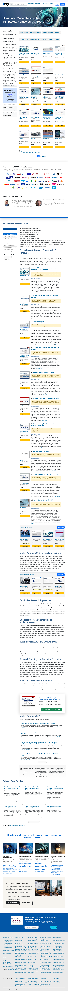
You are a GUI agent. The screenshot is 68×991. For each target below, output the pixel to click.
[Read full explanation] (25, 749)
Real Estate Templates (57, 939)
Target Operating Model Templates (59, 965)
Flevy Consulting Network (7, 953)
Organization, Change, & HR (20, 984)
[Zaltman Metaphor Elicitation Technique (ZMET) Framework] (48, 70)
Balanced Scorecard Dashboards (21, 944)
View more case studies (34, 821)
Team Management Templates (58, 966)
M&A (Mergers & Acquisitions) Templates (46, 943)
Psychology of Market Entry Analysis (46, 97)
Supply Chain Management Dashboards (59, 963)
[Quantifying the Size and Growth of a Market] (60, 48)
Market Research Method (41, 451)
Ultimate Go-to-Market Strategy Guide (24, 539)
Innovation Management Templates (34, 969)
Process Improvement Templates (46, 966)
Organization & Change (7, 944)
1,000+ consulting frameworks (22, 895)
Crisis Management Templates (20, 968)
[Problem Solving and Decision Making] (25, 580)
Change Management (55, 865)
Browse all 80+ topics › (23, 871)
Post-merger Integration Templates (46, 960)
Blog (12, 968)
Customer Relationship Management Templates (21, 972)
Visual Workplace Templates (58, 972)
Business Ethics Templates (20, 946)
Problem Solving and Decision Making (24, 586)
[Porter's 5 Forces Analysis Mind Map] (36, 134)
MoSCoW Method (36, 585)
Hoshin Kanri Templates (32, 960)
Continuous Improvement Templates (21, 960)
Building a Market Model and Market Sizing (35, 55)
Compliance (53, 871)
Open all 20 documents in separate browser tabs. (31, 151)
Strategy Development (7, 865)
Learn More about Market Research (10, 85)
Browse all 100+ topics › (55, 874)
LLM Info (41, 982)
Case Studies (30, 979)
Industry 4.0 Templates (32, 966)
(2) (24, 32)
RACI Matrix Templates (57, 937)
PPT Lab (34, 78)
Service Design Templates (57, 949)
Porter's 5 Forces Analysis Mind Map (35, 139)
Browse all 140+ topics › (39, 871)
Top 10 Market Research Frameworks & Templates (10, 234)
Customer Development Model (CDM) (23, 97)
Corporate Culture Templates (20, 963)
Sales (10, 871)
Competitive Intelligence (46, 139)
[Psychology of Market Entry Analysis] (48, 91)
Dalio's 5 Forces (35, 117)
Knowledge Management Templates (46, 939)
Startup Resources (56, 981)
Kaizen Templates (31, 972)
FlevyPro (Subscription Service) (8, 950)
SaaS (30, 866)
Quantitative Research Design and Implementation (10, 240)
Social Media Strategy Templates (58, 952)
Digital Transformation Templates (33, 944)
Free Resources (43, 978)
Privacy (9, 968)
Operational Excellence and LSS (21, 982)
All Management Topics (11, 8)
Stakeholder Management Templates (59, 953)
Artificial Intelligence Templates (20, 941)
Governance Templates (32, 956)
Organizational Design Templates (46, 956)
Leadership (58, 866)
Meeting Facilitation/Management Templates (46, 952)
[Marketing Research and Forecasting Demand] (60, 91)
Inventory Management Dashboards (34, 971)
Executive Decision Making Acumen (59, 585)
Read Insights (61, 527)
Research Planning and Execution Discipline (10, 245)
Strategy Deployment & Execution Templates (59, 959)
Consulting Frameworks (7, 947)
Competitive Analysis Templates (21, 959)
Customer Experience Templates (21, 969)
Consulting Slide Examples (32, 981)
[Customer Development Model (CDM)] (24, 91)
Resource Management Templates (59, 940)
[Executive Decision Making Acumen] (59, 580)
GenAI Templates (31, 955)
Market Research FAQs (8, 249)
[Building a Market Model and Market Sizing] (36, 48)
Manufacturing (38, 865)
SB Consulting (35, 100)
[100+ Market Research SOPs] (36, 91)
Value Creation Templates (57, 971)
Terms (6, 968)
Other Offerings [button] (45, 3)
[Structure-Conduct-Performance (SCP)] (36, 70)
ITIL (20, 869)
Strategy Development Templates (58, 960)
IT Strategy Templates (32, 963)
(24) (24, 39)
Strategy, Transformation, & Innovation (24, 8)
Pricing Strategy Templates (45, 963)
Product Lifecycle (36, 537)
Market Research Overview (9, 232)
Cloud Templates (18, 956)
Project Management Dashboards (46, 971)
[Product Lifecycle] (36, 533)
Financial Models (6, 946)
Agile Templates (18, 939)
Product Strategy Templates (45, 969)
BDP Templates (18, 943)
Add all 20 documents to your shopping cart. (30, 152)
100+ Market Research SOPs (34, 97)
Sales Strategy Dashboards (57, 946)
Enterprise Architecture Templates (34, 952)
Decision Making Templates (33, 943)
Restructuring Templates (57, 941)
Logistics (43, 869)
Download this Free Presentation (51, 709)
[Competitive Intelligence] (48, 134)
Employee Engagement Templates (34, 949)
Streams (4, 952)
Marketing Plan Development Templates (46, 947)
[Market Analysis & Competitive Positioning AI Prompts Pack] (60, 134)
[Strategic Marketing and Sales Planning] (59, 533)
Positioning (7, 259)
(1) (50, 39)
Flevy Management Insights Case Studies (10, 251)
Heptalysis (21, 138)
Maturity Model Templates (44, 949)
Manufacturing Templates (44, 944)
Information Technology (24, 868)
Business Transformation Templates (21, 952)
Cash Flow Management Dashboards (21, 953)
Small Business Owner (57, 979)
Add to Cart (24, 61)
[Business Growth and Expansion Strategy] (48, 112)
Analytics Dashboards (19, 940)
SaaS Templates (56, 944)
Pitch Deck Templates (44, 959)
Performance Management (56, 869)
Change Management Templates (21, 955)
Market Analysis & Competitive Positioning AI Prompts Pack (59, 140)
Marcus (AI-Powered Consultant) (8, 963)
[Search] (20, 4)
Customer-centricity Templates (33, 939)
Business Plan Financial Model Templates (21, 950)
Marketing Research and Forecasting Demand (59, 97)
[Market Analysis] (48, 48)
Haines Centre (58, 541)
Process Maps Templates (44, 968)
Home (4, 8)
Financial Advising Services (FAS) (34, 984)
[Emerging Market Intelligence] (60, 112)
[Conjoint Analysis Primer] (24, 112)
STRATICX (34, 57)
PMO (40, 868)
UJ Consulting (58, 100)
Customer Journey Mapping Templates (21, 971)
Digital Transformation (27, 865)
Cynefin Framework (48, 585)
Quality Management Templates (46, 972)
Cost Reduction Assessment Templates (21, 966)
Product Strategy (56, 978)
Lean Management (43, 979)
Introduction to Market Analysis (23, 75)
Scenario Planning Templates (58, 947)
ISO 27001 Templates (31, 962)
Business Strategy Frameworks (33, 978)
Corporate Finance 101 (26, 588)
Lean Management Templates (45, 941)
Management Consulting (19, 985)
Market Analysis (47, 53)
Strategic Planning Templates (58, 956)
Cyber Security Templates (32, 940)
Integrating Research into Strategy (10, 247)
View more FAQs (42, 762)
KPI (13, 865)
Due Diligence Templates (32, 946)
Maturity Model (54, 872)
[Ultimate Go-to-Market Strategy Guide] (25, 533)
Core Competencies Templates (20, 962)
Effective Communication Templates (34, 947)
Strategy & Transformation (8, 940)
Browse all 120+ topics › (7, 873)
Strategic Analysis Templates (58, 955)
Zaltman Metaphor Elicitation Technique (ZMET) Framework (48, 76)
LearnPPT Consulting (24, 57)
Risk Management (38, 863)
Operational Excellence (7, 943)
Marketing (14, 871)
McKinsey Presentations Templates (46, 950)
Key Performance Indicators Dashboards (46, 937)
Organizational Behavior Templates (46, 955)
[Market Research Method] (60, 70)
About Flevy (51, 4)
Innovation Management (8, 866)
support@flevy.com (10, 969)
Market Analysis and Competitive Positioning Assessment (24, 55)
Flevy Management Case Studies (17, 825)
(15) (34, 39)
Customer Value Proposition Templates (34, 937)
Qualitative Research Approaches (10, 238)
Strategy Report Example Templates (59, 962)
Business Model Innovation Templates (21, 947)
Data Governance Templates (33, 941)
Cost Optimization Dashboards (20, 965)
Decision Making (8, 256)
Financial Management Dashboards (34, 953)
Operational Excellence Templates (46, 953)
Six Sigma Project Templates (58, 950)
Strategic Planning (7, 869)
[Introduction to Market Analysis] (24, 70)
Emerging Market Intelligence (59, 118)
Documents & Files (59, 78)
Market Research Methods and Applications (10, 236)
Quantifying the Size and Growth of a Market (59, 55)
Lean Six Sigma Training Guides (46, 981)
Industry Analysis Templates (33, 968)
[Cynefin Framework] (48, 580)
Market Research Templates (45, 946)
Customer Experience (23, 866)
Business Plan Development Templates (21, 949)
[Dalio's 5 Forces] (36, 112)
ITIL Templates (30, 965)
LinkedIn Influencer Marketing (8, 966)
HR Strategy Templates (32, 959)
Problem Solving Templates (45, 965)
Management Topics (6, 962)
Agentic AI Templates (19, 937)
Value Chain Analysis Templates (58, 969)
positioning (27, 234)
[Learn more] (42, 291)
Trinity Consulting (25, 541)
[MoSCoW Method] (36, 580)
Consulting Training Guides (32, 982)
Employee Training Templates (33, 950)
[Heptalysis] (24, 134)
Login (57, 4)
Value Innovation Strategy (57, 982)
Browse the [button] (33, 3)
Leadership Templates (44, 940)
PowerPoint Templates (7, 949)
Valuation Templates (56, 968)
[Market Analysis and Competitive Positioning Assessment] (24, 48)
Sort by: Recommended (59, 41)
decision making (28, 558)
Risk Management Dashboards (58, 943)
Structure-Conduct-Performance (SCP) (35, 75)
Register (62, 4)
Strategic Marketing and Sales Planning (59, 538)
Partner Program (6, 965)
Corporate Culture (60, 871)
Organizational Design (55, 868)
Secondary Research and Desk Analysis (10, 243)
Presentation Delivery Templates (46, 962)
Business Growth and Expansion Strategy (47, 118)
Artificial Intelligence (23, 863)
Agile (31, 868)
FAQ (4, 968)
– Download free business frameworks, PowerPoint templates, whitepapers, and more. (34, 0)
